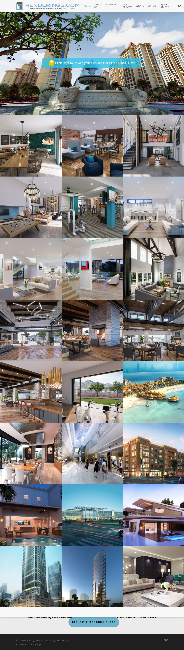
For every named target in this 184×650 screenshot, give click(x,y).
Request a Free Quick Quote (93, 622)
